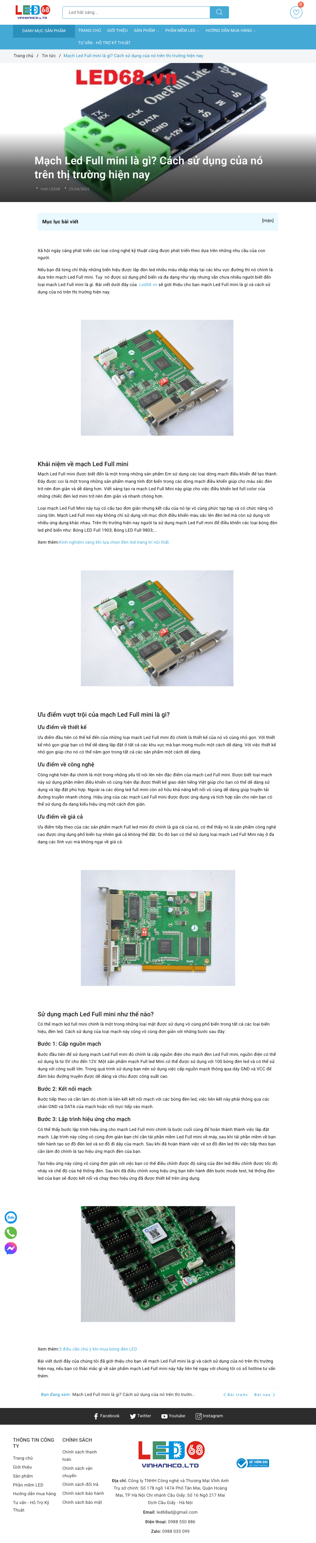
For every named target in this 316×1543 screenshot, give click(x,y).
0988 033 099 (176, 1531)
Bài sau (264, 1395)
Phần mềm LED (182, 31)
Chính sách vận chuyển (77, 1472)
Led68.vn (148, 284)
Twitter (140, 1416)
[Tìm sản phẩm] (136, 12)
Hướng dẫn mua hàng (231, 31)
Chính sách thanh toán (79, 1456)
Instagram (209, 1416)
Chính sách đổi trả (80, 1484)
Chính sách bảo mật (82, 1502)
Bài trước (236, 1395)
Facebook (106, 1416)
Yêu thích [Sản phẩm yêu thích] (296, 12)
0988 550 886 (182, 1522)
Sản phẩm (146, 31)
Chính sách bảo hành (83, 1493)
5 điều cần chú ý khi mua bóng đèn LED (98, 1349)
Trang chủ (89, 30)
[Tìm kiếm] (219, 12)
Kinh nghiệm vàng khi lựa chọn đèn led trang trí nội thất (114, 542)
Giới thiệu (117, 30)
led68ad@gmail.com (177, 1512)
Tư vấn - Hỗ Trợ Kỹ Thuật (104, 43)
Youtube (173, 1416)
